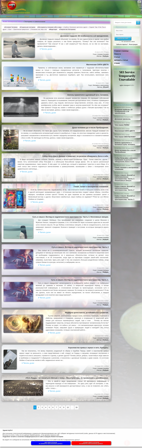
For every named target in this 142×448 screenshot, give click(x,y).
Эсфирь (105, 56)
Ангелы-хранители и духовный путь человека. (88, 95)
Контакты (133, 16)
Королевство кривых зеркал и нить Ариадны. (88, 348)
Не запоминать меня (128, 41)
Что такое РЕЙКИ (122, 125)
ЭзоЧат (80, 16)
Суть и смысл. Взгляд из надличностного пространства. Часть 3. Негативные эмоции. (70, 217)
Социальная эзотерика (28, 27)
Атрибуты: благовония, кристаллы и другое (75, 27)
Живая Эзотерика (9, 21)
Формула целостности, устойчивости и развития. (87, 313)
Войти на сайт (123, 38)
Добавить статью (121, 60)
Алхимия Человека (11, 27)
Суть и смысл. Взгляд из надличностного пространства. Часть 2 (80, 247)
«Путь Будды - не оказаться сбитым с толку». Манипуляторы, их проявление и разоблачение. (67, 378)
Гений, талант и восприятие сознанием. (91, 187)
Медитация (53, 29)
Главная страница (121, 51)
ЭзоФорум (62, 16)
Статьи (26, 16)
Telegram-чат (97, 16)
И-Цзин (117, 63)
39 (77, 407)
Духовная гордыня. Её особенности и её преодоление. (84, 36)
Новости (44, 16)
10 (68, 407)
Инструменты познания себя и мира (49, 27)
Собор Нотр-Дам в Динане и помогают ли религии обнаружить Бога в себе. (75, 156)
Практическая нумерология (21, 29)
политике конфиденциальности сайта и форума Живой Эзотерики (40, 436)
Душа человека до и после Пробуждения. (90, 128)
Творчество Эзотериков (67, 29)
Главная (9, 16)
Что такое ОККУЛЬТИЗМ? (125, 137)
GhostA (106, 87)
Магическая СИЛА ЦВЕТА (97, 65)
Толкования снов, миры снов (39, 29)
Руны (10, 29)
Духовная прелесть (123, 119)
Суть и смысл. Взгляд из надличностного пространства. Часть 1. (80, 280)
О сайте (115, 16)
